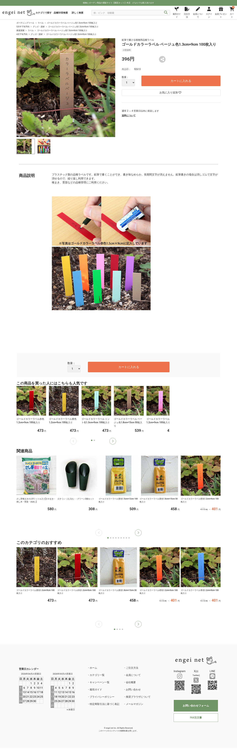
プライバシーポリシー (102, 696)
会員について (133, 675)
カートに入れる (181, 81)
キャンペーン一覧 (99, 682)
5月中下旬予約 (22, 27)
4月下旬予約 (21, 34)
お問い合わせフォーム (196, 705)
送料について (129, 115)
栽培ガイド (96, 689)
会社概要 (131, 682)
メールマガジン (134, 704)
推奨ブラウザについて (138, 696)
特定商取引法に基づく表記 (104, 704)
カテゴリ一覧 (97, 675)
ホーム (93, 667)
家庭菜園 (20, 30)
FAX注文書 (196, 717)
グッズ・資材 (39, 27)
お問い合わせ (133, 689)
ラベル (41, 23)
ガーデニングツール (25, 23)
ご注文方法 (132, 667)
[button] (112, 441)
